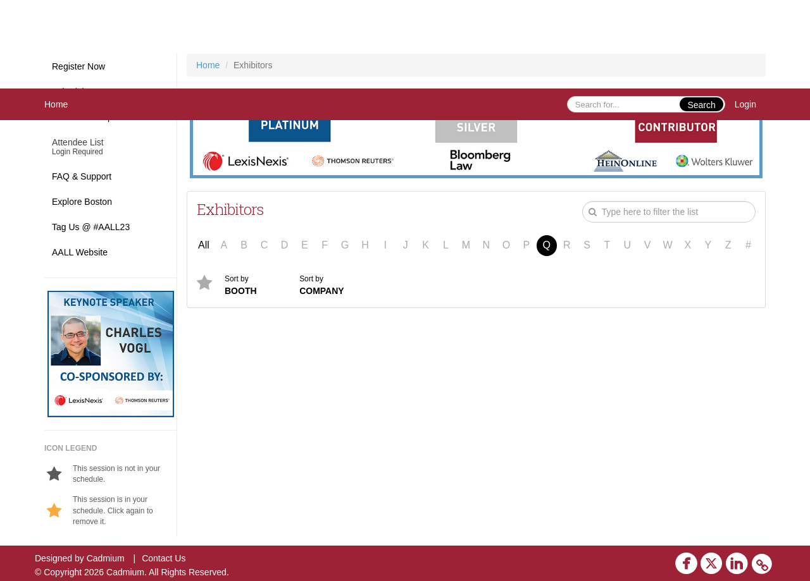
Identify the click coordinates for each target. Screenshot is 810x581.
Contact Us (163, 558)
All (203, 245)
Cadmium (106, 558)
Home (56, 104)
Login (745, 104)
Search (701, 105)
